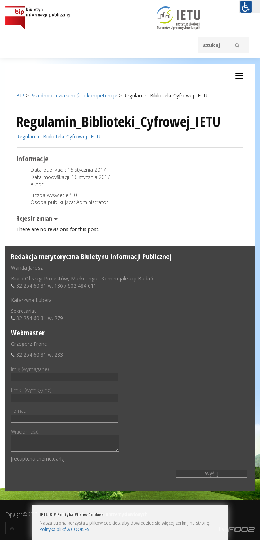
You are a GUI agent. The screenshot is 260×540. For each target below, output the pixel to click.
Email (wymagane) (64, 393)
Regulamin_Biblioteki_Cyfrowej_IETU (58, 136)
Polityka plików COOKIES (64, 529)
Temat (64, 414)
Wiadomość (65, 440)
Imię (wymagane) (64, 373)
